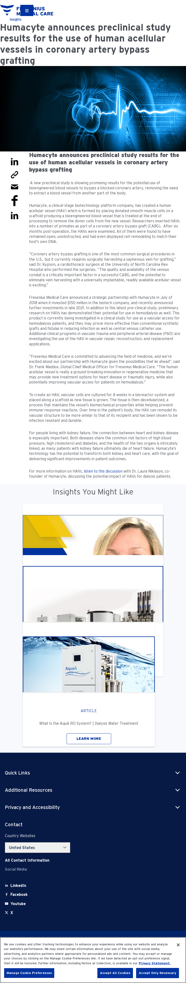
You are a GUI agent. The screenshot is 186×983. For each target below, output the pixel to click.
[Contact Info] (27, 860)
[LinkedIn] (18, 885)
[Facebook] (19, 894)
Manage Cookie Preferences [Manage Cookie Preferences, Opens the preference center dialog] (29, 973)
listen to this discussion (103, 471)
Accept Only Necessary (157, 973)
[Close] (178, 945)
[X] (11, 912)
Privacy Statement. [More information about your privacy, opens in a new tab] (154, 963)
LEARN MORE (89, 738)
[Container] (26, 10)
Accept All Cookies (115, 973)
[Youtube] (18, 903)
